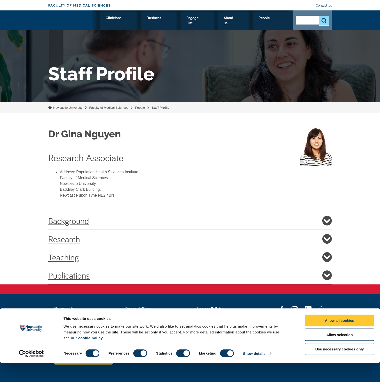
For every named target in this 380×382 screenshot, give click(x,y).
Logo (70, 22)
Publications (190, 275)
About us (255, 23)
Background (190, 220)
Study (153, 23)
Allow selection (339, 354)
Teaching (190, 257)
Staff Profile (160, 107)
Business (200, 23)
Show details (254, 372)
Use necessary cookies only (339, 368)
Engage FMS (228, 23)
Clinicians (175, 23)
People (278, 23)
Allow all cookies (339, 339)
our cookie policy (87, 357)
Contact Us (324, 5)
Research (131, 23)
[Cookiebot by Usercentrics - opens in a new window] (31, 372)
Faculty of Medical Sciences (79, 5)
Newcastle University (67, 107)
